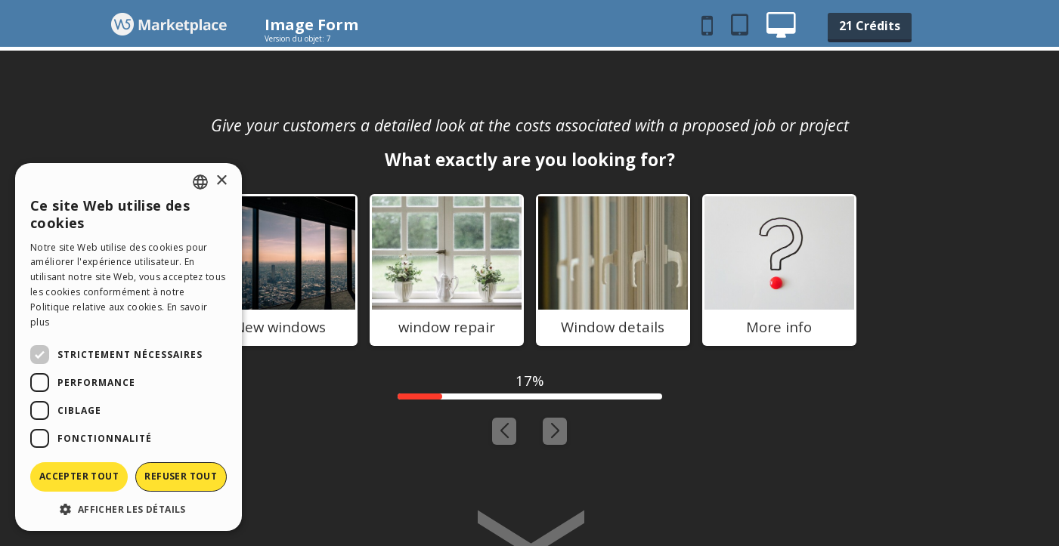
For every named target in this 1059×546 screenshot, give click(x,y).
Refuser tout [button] (180, 476)
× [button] (221, 181)
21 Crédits (869, 25)
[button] (128, 508)
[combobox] (200, 182)
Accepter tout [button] (79, 476)
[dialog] (128, 347)
